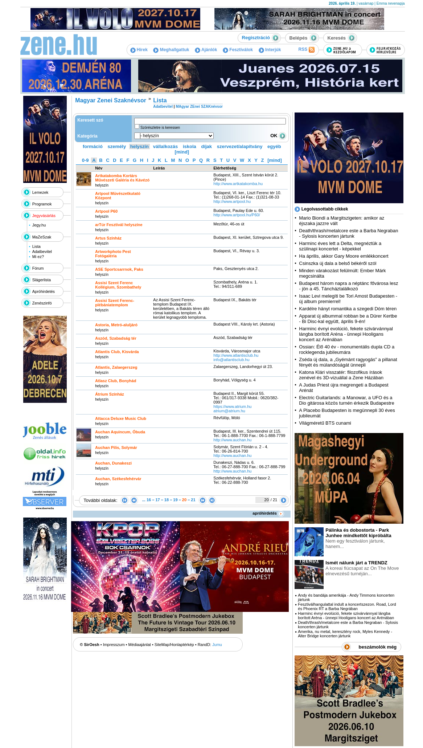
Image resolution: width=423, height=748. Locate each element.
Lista (36, 246)
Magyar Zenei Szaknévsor (110, 100)
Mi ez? (38, 256)
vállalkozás (165, 146)
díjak (206, 146)
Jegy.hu (39, 225)
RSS (306, 50)
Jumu (217, 644)
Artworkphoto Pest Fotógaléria (113, 253)
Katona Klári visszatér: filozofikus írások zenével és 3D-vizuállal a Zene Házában (341, 374)
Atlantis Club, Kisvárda (117, 352)
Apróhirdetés (43, 291)
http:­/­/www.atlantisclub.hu (235, 355)
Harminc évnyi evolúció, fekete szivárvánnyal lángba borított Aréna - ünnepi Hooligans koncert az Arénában (346, 334)
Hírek (139, 49)
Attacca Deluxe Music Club (120, 418)
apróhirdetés (268, 513)
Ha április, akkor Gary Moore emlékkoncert (343, 256)
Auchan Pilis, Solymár (116, 447)
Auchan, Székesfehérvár (118, 479)
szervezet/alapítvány (240, 146)
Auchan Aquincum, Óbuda (120, 432)
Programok (42, 204)
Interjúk (270, 49)
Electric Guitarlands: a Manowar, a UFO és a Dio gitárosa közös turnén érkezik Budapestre (346, 400)
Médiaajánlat (139, 644)
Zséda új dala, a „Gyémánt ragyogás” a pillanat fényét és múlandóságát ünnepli (348, 362)
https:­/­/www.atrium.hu (232, 406)
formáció (93, 146)
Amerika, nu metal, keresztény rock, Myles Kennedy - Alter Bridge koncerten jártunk (345, 633)
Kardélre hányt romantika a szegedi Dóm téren (348, 308)
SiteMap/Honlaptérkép (174, 644)
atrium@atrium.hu (229, 411)
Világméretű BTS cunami (325, 423)
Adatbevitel (42, 251)
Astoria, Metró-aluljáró (116, 325)
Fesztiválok (238, 49)
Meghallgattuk (171, 49)
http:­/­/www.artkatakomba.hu (238, 183)
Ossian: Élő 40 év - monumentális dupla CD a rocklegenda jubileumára (346, 349)
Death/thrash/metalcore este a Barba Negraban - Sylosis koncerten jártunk (348, 233)
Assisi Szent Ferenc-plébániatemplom (114, 302)
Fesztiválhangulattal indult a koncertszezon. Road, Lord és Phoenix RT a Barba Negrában (347, 606)
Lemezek (40, 192)
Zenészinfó (42, 303)
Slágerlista (41, 280)
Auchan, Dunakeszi (113, 463)
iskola (189, 146)
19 (175, 500)
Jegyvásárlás (44, 215)
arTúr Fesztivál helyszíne (118, 224)
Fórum (38, 268)
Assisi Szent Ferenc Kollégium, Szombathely (118, 285)
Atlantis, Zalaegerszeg (116, 367)
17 (157, 500)
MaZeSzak (42, 237)
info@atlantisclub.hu (231, 359)
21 (193, 500)
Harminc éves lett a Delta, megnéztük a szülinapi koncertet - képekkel (340, 246)
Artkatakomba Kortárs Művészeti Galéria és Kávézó (122, 177)
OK (278, 135)
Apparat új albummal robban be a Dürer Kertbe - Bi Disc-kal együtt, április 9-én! (348, 318)
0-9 (85, 160)
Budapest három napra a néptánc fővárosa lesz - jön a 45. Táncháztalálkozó (348, 286)
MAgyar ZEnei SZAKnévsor (199, 107)
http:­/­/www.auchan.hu (232, 440)
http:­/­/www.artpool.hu (232, 201)
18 (166, 500)
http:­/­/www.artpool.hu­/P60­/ (236, 215)
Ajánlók (206, 49)
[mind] (181, 152)
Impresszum (114, 644)
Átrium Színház (109, 394)
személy (117, 146)
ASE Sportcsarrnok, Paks (119, 269)
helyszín (139, 146)
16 (149, 500)
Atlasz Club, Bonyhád (115, 381)
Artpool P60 (106, 211)
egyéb (274, 146)
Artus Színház (108, 238)
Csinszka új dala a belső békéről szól (337, 263)
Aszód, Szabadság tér (115, 338)
